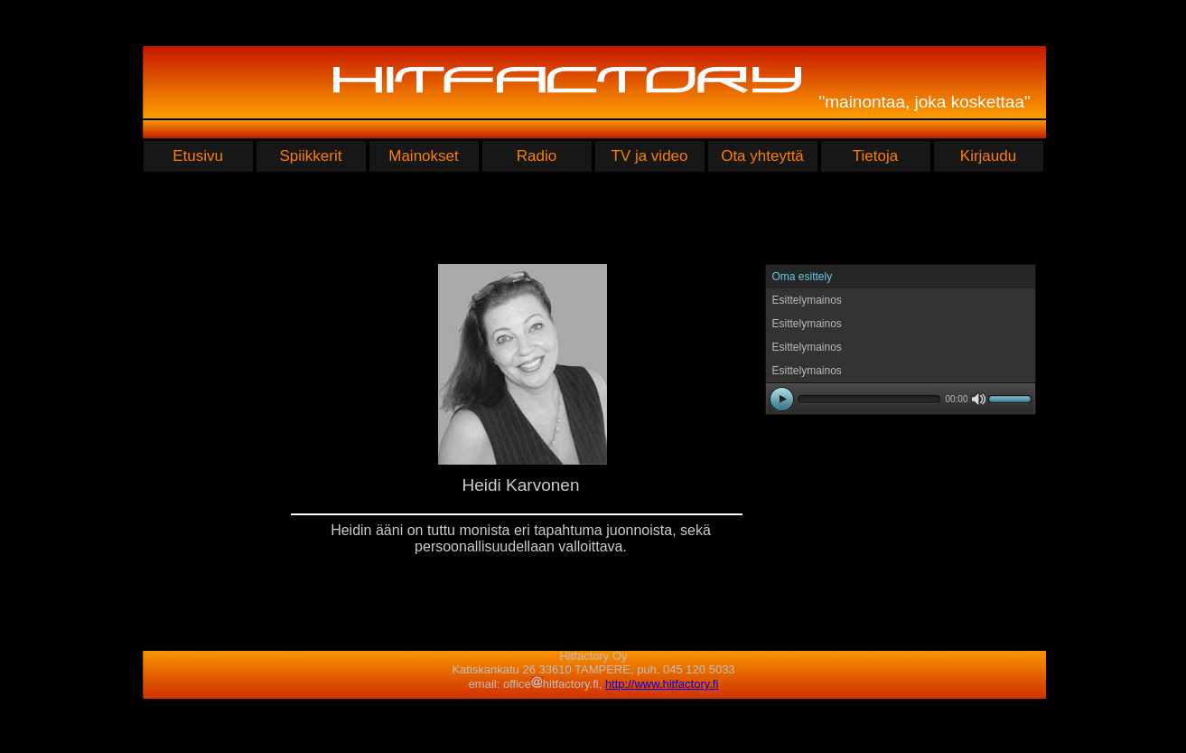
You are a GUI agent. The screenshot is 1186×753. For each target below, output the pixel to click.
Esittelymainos (807, 300)
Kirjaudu (988, 156)
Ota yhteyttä (762, 156)
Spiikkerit (311, 156)
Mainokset (423, 156)
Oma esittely (802, 276)
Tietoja (875, 156)
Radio (536, 156)
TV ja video (649, 156)
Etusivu (198, 156)
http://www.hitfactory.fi (661, 684)
